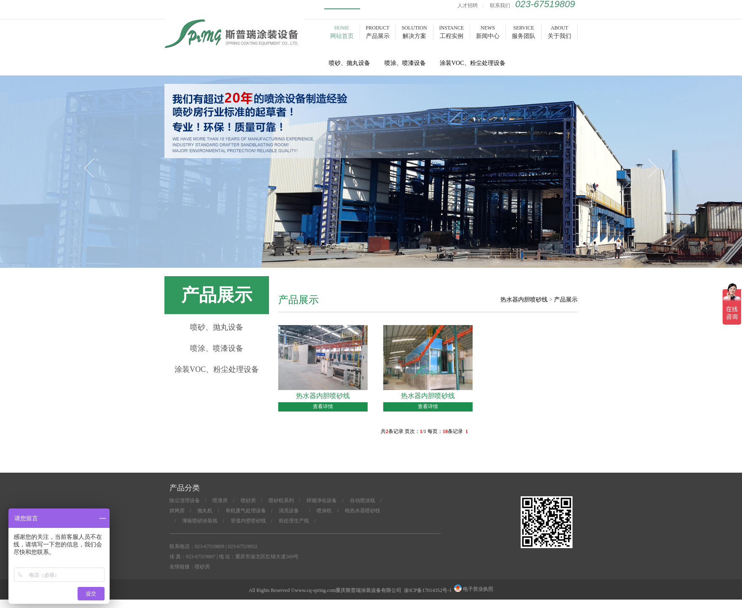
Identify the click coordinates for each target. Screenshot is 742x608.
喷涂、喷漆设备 (216, 348)
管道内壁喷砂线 (248, 521)
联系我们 (500, 5)
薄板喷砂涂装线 (200, 521)
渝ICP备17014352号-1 (428, 590)
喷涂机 (324, 511)
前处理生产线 (294, 521)
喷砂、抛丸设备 (216, 327)
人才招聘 (467, 5)
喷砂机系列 (281, 500)
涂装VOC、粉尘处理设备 (217, 369)
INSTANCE (451, 32)
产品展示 (566, 299)
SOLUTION (414, 32)
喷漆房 (220, 500)
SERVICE (523, 32)
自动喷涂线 (362, 500)
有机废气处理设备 (246, 511)
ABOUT (559, 32)
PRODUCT (378, 32)
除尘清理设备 (184, 500)
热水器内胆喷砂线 (524, 299)
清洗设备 (291, 511)
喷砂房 (234, 43)
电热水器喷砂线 (362, 511)
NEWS (488, 32)
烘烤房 (177, 511)
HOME (342, 32)
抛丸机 (204, 511)
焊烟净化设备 (321, 500)
